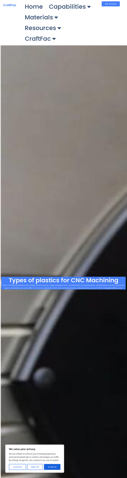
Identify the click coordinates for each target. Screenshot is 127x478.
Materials (41, 17)
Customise (17, 467)
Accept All (52, 467)
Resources (43, 28)
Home (34, 6)
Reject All (35, 467)
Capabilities (70, 6)
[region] (34, 459)
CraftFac (40, 38)
